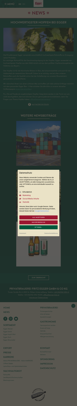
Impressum (22, 233)
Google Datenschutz (42, 211)
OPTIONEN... (38, 227)
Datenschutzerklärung (51, 233)
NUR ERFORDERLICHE (38, 222)
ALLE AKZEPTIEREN (38, 217)
